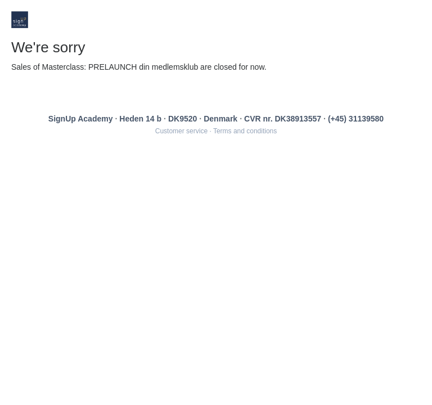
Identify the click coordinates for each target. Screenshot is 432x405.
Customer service (181, 131)
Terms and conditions (245, 131)
